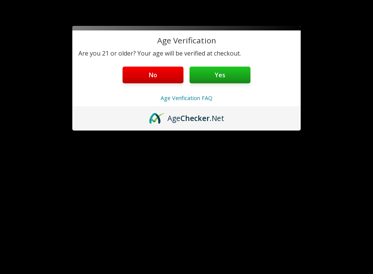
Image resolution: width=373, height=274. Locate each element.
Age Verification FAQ (186, 98)
